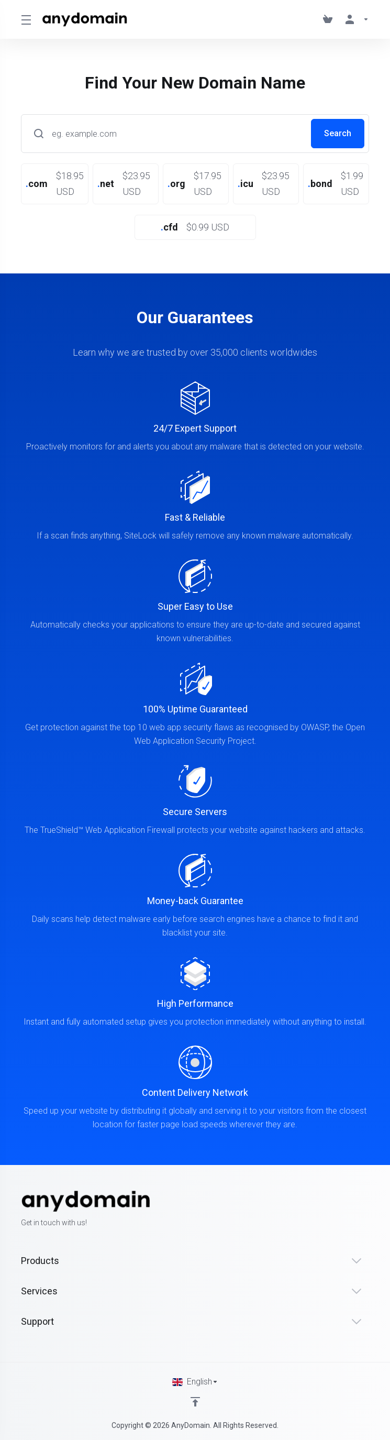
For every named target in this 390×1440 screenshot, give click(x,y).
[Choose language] (195, 1382)
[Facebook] (335, 1209)
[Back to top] (195, 1402)
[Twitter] (352, 1209)
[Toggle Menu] (25, 19)
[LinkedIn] (369, 1209)
